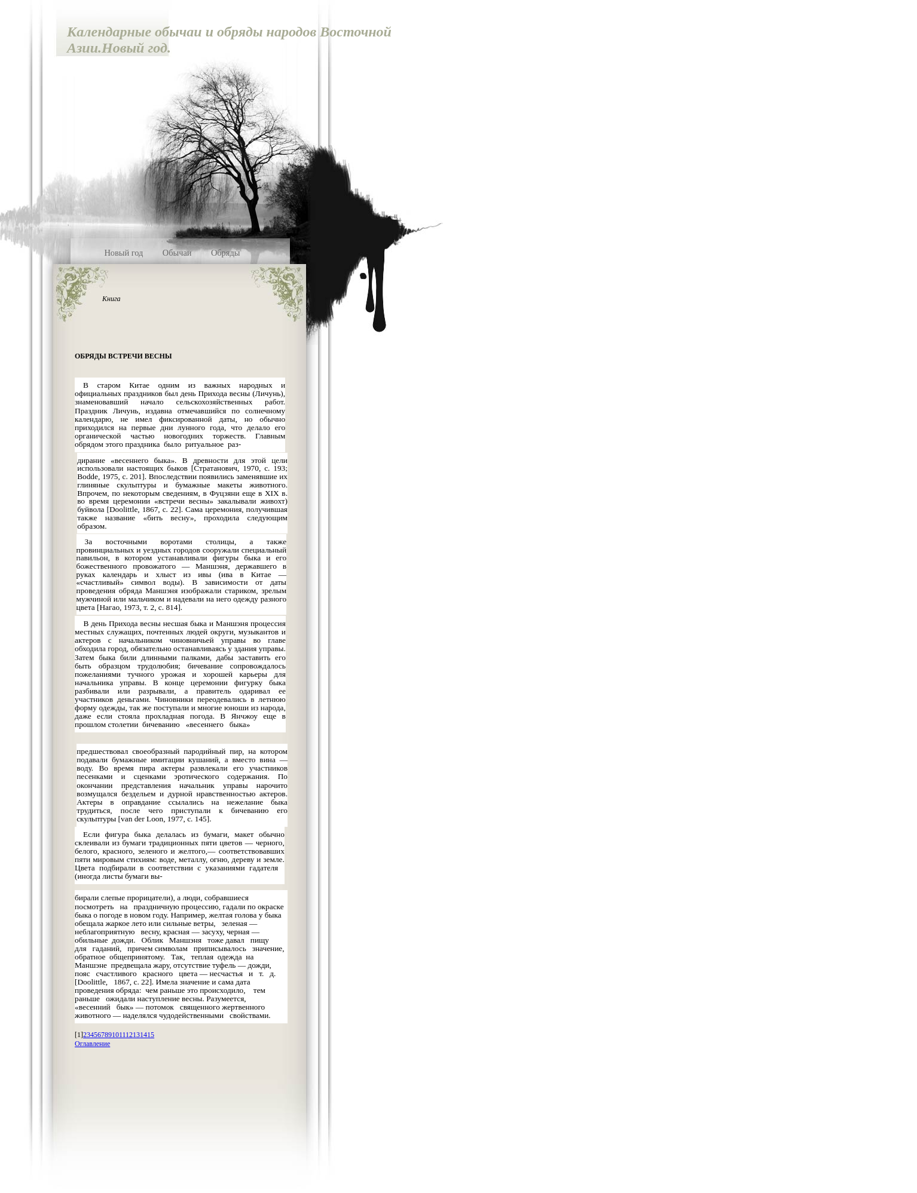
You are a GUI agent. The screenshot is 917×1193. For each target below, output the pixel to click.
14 (143, 1035)
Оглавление (92, 1043)
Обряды (225, 252)
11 (122, 1035)
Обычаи (177, 252)
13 (136, 1035)
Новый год (123, 252)
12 (129, 1035)
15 (150, 1035)
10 (115, 1035)
